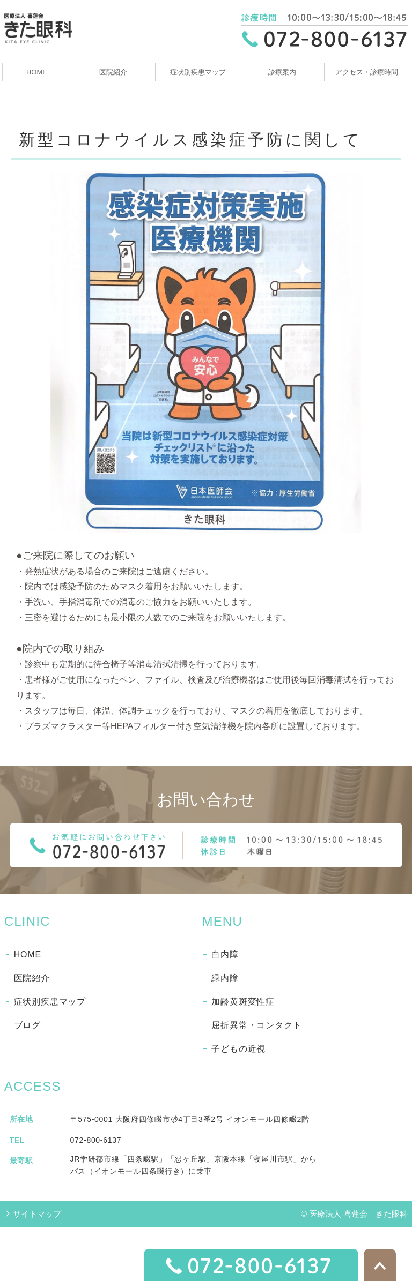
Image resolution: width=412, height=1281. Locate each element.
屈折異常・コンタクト (256, 1025)
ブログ (27, 1025)
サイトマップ (37, 1213)
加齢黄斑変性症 (243, 1001)
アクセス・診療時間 (366, 72)
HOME (36, 72)
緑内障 (224, 978)
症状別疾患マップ (198, 72)
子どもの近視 (238, 1048)
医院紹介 (113, 72)
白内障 (224, 954)
